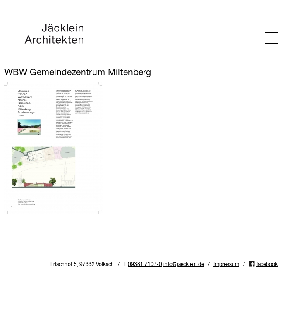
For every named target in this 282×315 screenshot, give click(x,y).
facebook (267, 264)
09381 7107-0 (145, 264)
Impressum (226, 264)
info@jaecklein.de (183, 264)
